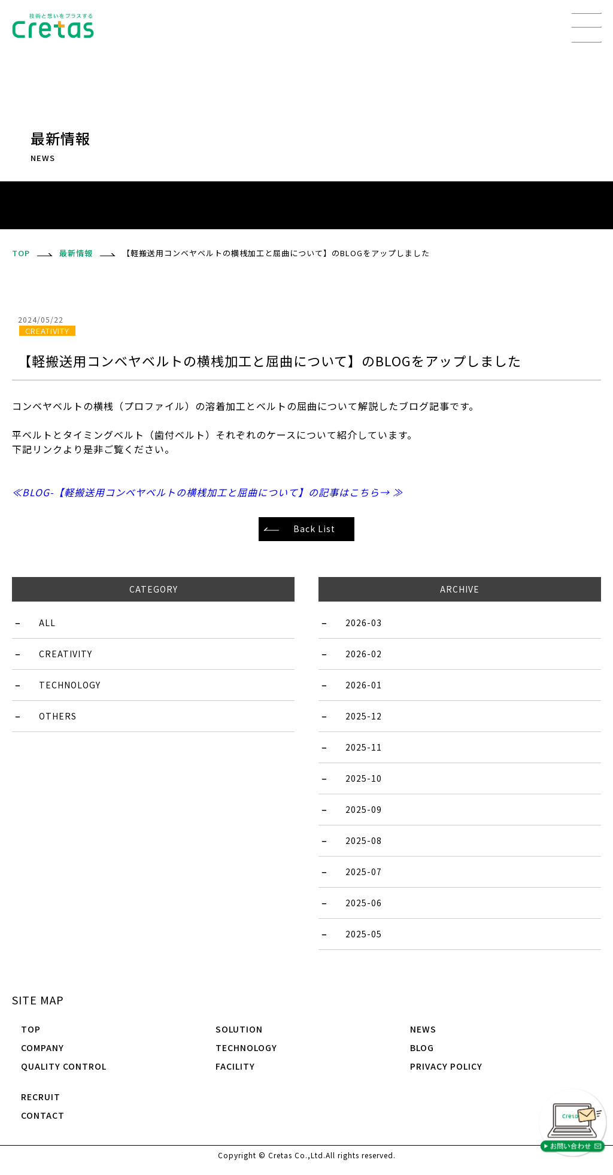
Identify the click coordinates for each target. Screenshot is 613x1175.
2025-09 (363, 809)
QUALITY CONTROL (64, 1066)
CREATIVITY (65, 654)
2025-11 (363, 747)
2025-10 (363, 778)
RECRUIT (40, 1097)
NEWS (423, 1029)
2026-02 (363, 654)
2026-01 (363, 685)
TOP (31, 1029)
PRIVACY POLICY (446, 1066)
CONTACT (43, 1115)
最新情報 (76, 253)
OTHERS (58, 716)
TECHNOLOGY (70, 685)
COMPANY (42, 1047)
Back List (314, 529)
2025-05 (363, 934)
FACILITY (235, 1066)
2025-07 (363, 872)
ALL (47, 623)
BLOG (422, 1047)
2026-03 (363, 623)
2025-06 (363, 903)
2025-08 (363, 840)
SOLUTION (239, 1029)
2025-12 (363, 716)
